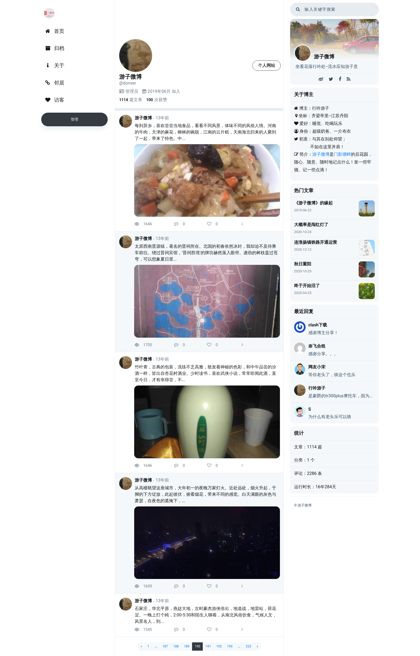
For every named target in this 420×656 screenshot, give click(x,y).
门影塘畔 (342, 154)
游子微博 (143, 117)
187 (165, 646)
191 (208, 646)
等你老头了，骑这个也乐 (331, 374)
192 (219, 646)
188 (176, 646)
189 (186, 646)
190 (197, 646)
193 (229, 646)
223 (248, 646)
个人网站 (266, 65)
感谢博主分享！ (323, 332)
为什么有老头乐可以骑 (329, 416)
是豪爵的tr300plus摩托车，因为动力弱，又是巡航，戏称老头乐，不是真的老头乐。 (341, 395)
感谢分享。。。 (323, 353)
